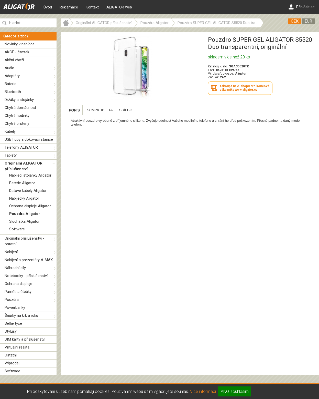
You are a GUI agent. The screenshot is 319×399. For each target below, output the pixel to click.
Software (17, 229)
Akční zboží (14, 60)
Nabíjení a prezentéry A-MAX (29, 260)
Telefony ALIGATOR (21, 147)
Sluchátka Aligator (24, 221)
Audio (9, 68)
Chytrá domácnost (20, 107)
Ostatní (11, 355)
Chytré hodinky (17, 115)
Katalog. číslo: (218, 66)
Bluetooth (13, 91)
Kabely (10, 131)
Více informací (203, 391)
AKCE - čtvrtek (17, 52)
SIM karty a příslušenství (25, 339)
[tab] (74, 110)
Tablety (11, 155)
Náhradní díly (15, 267)
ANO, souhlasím (235, 391)
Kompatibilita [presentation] (99, 110)
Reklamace (69, 7)
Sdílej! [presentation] (125, 110)
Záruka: (213, 77)
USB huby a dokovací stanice (29, 139)
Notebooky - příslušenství (26, 275)
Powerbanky (15, 307)
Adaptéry (12, 76)
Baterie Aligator (22, 183)
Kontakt (92, 7)
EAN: (211, 70)
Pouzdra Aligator (24, 213)
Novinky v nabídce (20, 44)
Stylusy (11, 331)
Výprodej (12, 363)
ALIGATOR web (119, 7)
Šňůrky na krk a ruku (21, 315)
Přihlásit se (302, 7)
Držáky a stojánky (19, 99)
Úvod (47, 7)
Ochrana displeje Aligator (30, 206)
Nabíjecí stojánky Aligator (30, 175)
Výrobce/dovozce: (221, 73)
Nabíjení (11, 252)
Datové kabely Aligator (28, 190)
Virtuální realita (17, 347)
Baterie (10, 83)
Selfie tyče (13, 323)
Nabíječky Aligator (24, 198)
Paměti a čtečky (18, 291)
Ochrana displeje (18, 283)
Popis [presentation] (74, 110)
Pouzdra (12, 299)
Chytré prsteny (17, 123)
